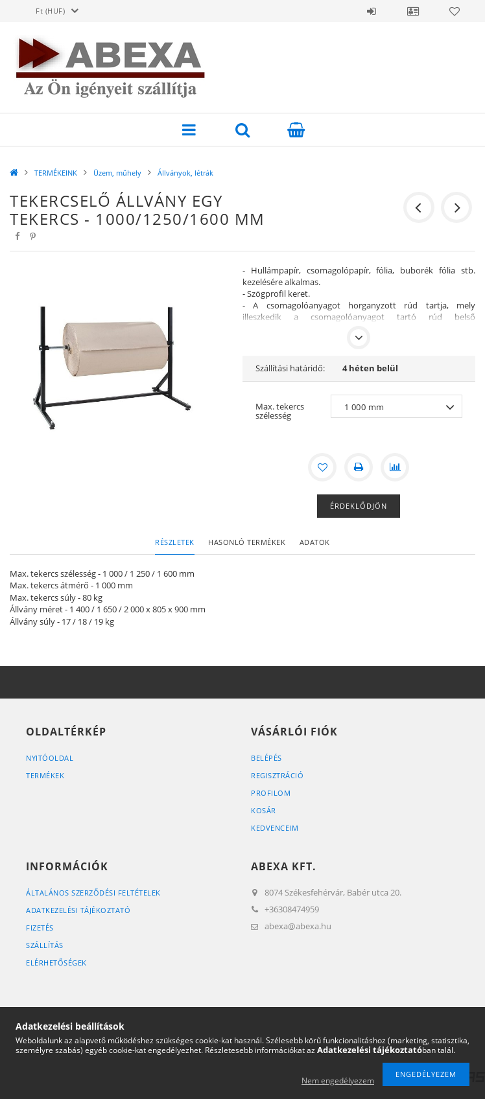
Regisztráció (277, 775)
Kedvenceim (274, 828)
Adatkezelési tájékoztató (78, 910)
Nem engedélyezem (338, 1080)
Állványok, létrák (185, 173)
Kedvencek (455, 11)
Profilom (270, 793)
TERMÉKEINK (55, 173)
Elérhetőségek (56, 962)
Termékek (45, 775)
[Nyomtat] (358, 467)
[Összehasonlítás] (395, 467)
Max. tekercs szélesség (279, 410)
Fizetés (40, 927)
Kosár (263, 810)
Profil (413, 11)
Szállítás (45, 945)
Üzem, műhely (117, 173)
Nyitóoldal (49, 758)
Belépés (372, 11)
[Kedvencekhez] (322, 467)
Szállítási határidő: (290, 368)
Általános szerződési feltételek (93, 892)
